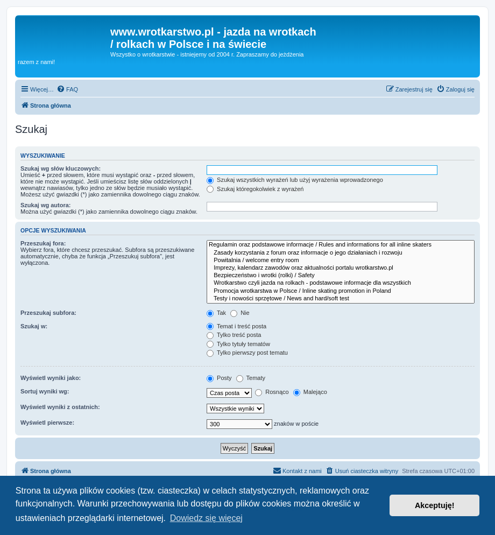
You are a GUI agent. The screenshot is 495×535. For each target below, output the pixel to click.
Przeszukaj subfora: (48, 312)
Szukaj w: (33, 326)
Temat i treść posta (236, 326)
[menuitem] (67, 89)
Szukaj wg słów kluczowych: (60, 168)
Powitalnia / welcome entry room (340, 260)
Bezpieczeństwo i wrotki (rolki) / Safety (340, 275)
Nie (240, 312)
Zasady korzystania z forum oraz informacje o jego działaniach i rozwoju (340, 253)
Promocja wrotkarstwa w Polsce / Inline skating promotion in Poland (340, 291)
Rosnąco (271, 392)
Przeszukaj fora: (43, 243)
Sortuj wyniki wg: (44, 391)
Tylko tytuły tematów (238, 344)
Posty (219, 378)
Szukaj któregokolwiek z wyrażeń (255, 189)
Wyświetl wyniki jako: (50, 378)
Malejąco (310, 392)
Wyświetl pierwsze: (47, 422)
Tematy (250, 378)
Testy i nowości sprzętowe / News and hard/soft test (340, 298)
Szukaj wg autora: (45, 205)
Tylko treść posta (234, 335)
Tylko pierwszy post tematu (247, 352)
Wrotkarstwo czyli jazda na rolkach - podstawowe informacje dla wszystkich (340, 283)
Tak (216, 312)
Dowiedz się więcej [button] (206, 518)
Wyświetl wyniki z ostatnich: (60, 407)
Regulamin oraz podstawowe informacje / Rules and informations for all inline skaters (340, 245)
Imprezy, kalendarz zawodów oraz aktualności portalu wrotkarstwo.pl (340, 268)
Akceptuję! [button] (435, 505)
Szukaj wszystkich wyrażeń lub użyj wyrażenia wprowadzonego (295, 180)
